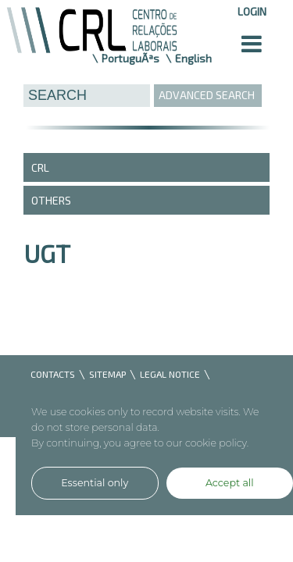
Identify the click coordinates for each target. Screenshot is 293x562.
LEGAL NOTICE (170, 373)
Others (51, 200)
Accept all (229, 483)
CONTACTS (52, 373)
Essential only (94, 483)
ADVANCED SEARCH (207, 94)
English (193, 58)
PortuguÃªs (130, 58)
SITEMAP (107, 373)
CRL (40, 167)
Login (252, 11)
